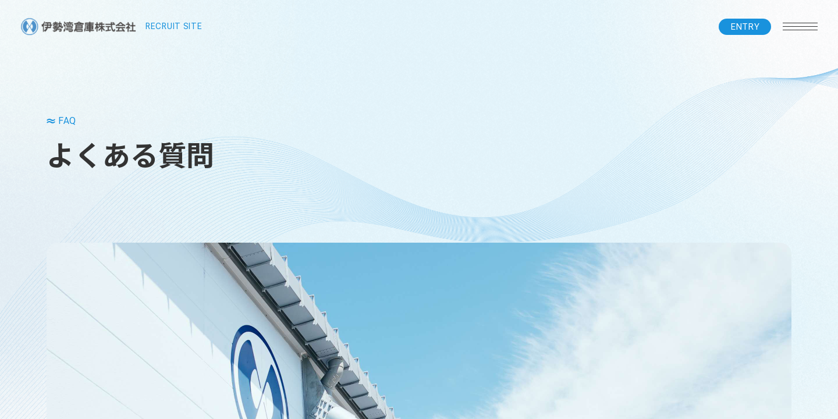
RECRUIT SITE (111, 26)
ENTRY (745, 27)
